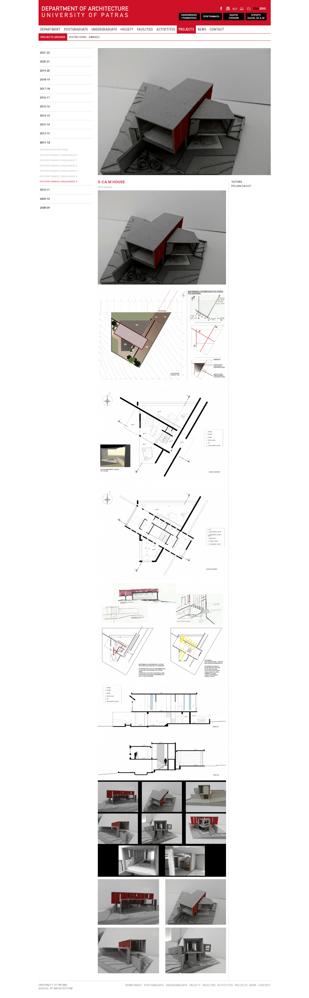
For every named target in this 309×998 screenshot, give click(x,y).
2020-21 (45, 61)
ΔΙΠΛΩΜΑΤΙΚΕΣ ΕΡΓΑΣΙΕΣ (54, 149)
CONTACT (217, 29)
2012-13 (45, 133)
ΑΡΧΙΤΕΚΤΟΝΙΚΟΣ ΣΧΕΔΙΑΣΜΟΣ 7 (58, 160)
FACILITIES (145, 29)
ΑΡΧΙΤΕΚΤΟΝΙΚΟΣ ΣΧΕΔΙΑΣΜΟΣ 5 (58, 170)
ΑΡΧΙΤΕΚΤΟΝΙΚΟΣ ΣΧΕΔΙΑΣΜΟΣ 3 (58, 181)
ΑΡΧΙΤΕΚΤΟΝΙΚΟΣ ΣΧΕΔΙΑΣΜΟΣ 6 (58, 165)
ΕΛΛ (256, 8)
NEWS (202, 29)
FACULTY (127, 29)
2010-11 (45, 189)
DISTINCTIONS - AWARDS (84, 37)
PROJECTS (186, 29)
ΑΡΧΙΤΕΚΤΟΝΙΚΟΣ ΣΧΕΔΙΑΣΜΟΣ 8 (58, 155)
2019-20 (45, 70)
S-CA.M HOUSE (111, 182)
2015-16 (45, 106)
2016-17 (45, 97)
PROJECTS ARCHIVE (53, 37)
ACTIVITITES (165, 29)
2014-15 (45, 115)
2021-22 (45, 52)
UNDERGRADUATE (104, 29)
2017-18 (45, 88)
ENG (263, 8)
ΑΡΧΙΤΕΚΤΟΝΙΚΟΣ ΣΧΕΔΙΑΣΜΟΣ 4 (58, 176)
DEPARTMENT (50, 29)
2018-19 (45, 79)
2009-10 (45, 199)
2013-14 (45, 124)
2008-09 (45, 207)
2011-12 (45, 142)
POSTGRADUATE (76, 29)
